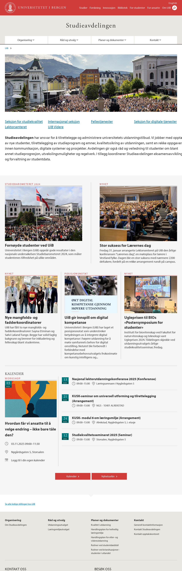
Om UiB (166, 7)
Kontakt (154, 40)
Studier (83, 7)
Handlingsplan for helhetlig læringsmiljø (104, 531)
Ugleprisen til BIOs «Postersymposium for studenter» (143, 322)
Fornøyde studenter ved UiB (29, 245)
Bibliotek (122, 7)
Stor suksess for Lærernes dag (125, 245)
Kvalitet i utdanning (101, 524)
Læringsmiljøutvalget (58, 529)
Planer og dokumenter (111, 40)
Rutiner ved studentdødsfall (105, 545)
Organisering (24, 40)
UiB (6, 48)
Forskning (95, 7)
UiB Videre (56, 127)
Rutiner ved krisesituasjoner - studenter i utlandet (105, 551)
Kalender (71, 476)
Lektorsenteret (16, 127)
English (173, 2)
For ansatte (153, 7)
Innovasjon (109, 7)
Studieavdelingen (91, 25)
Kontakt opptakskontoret (146, 533)
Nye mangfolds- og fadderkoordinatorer (23, 320)
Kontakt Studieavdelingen (147, 529)
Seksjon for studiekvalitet (24, 121)
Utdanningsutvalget (58, 524)
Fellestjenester (102, 121)
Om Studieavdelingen (16, 524)
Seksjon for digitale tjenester (155, 121)
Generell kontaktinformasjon (148, 524)
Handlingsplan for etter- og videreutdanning (104, 539)
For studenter (137, 7)
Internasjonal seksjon (64, 121)
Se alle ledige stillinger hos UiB (20, 503)
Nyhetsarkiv (108, 476)
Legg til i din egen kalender (28, 460)
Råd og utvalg (68, 40)
